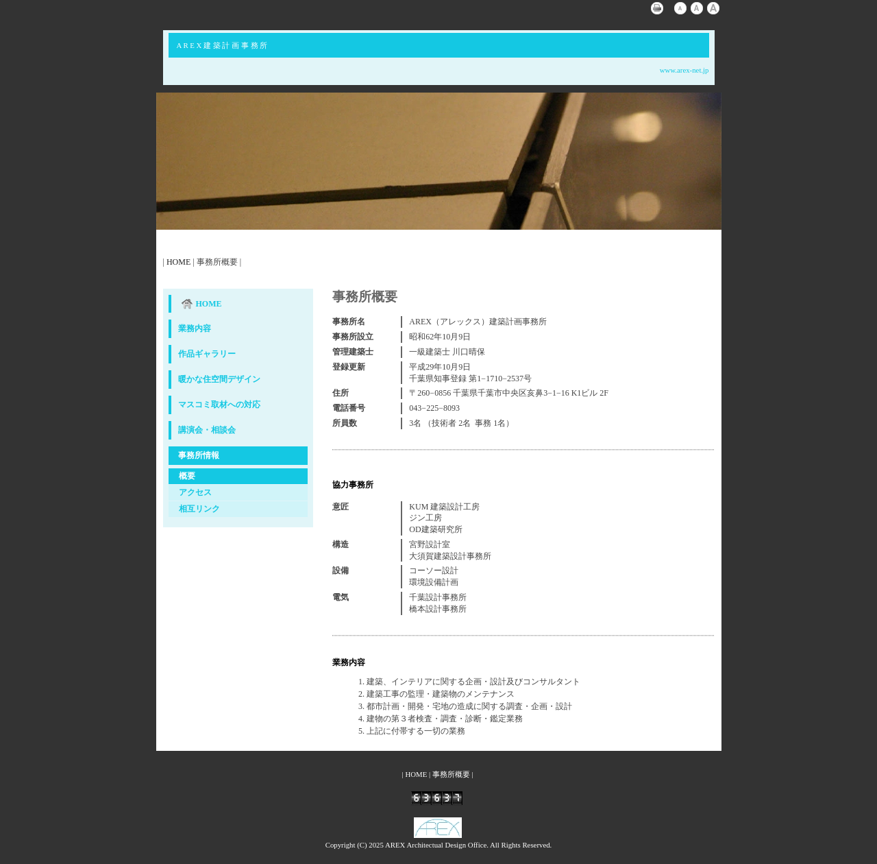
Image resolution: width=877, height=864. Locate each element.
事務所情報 (198, 455)
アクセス (195, 492)
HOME (178, 262)
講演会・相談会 (207, 430)
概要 (187, 476)
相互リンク (199, 509)
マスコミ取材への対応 (219, 404)
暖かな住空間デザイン (219, 379)
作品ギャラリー (207, 354)
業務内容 (194, 328)
